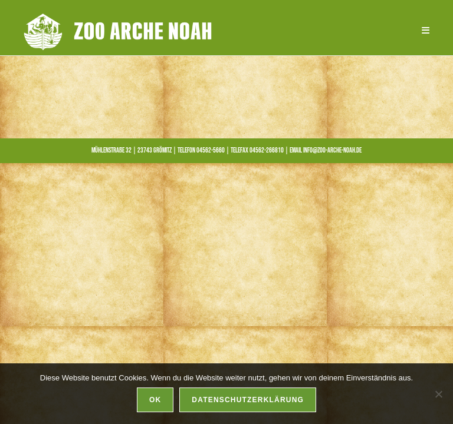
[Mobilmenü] (422, 30)
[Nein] (438, 394)
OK (155, 400)
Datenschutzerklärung (248, 400)
